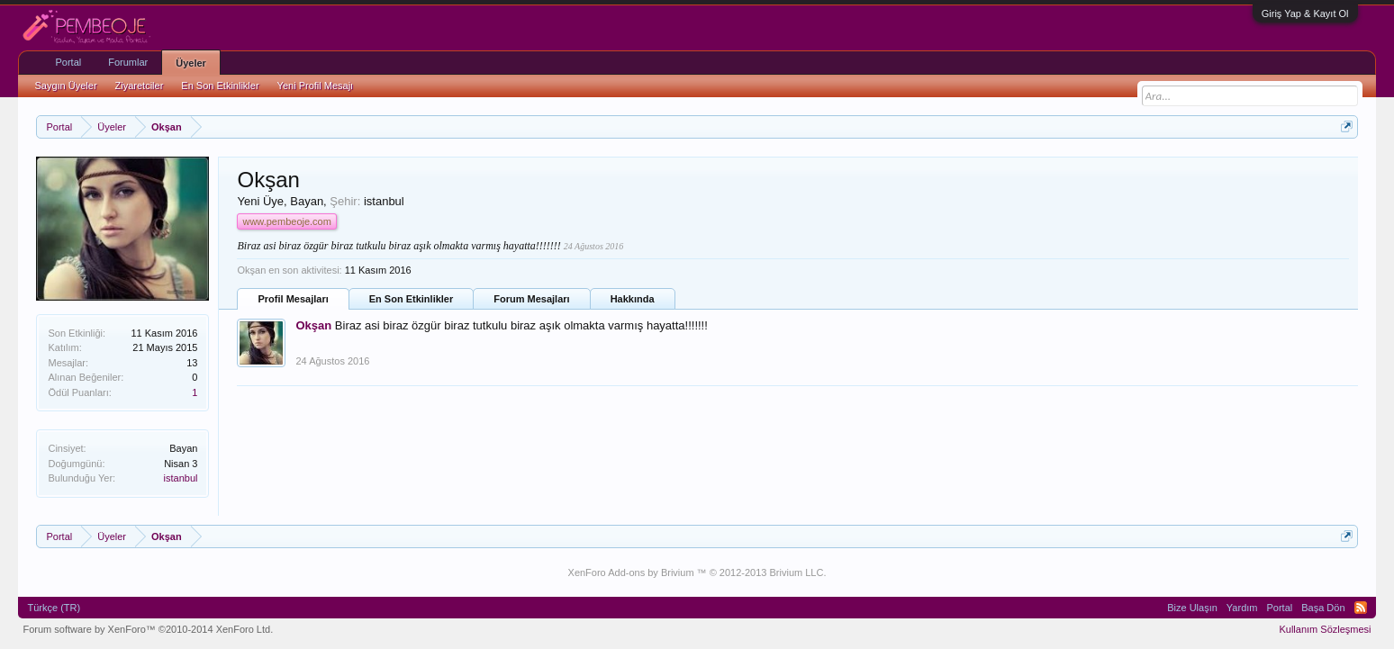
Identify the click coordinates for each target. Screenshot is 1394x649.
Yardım (1242, 607)
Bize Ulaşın (1192, 607)
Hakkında (633, 298)
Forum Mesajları (531, 298)
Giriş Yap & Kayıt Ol (1305, 13)
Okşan (313, 325)
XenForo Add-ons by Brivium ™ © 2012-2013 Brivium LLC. (697, 572)
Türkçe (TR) (53, 607)
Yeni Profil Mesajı (315, 85)
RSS (1360, 607)
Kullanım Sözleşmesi (1325, 629)
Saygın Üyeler (65, 85)
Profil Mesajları (293, 298)
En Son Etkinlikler (411, 298)
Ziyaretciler (139, 85)
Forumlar (128, 62)
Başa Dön (1322, 607)
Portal (68, 62)
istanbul (181, 478)
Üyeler (191, 63)
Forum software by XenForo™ (148, 629)
